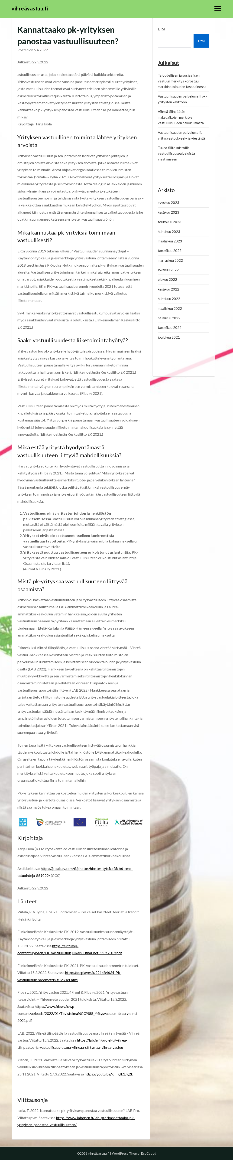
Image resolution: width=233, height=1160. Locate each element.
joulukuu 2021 (169, 337)
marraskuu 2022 (170, 260)
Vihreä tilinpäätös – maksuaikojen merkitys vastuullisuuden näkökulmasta (181, 117)
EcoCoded (148, 1153)
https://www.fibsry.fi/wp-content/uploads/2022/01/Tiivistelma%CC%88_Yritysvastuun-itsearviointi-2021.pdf (77, 1013)
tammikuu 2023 (169, 250)
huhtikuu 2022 (169, 299)
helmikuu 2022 (169, 318)
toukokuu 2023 (169, 222)
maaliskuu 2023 (170, 241)
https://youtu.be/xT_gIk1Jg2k (109, 1074)
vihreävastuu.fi (30, 8)
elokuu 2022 (167, 279)
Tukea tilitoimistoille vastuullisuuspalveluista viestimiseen (176, 153)
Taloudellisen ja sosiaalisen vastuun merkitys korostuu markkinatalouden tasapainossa (182, 81)
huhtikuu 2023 (169, 231)
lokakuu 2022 (168, 270)
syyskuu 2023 (168, 202)
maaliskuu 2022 (170, 308)
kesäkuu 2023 (168, 212)
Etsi (161, 29)
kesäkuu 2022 (168, 289)
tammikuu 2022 (169, 327)
